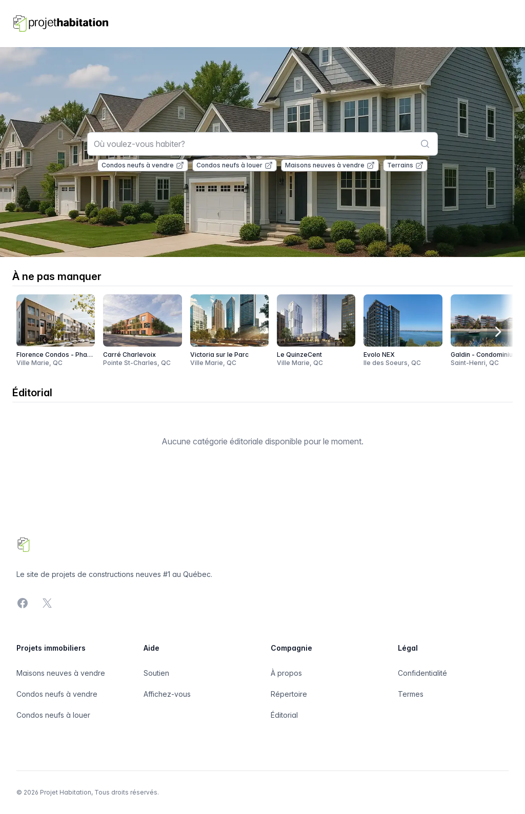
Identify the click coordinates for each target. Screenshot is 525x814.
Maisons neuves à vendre (330, 165)
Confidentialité (422, 673)
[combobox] (263, 144)
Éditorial (284, 715)
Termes (410, 694)
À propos (286, 673)
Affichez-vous (167, 694)
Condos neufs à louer (234, 165)
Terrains (405, 165)
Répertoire (289, 694)
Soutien (156, 673)
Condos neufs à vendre (143, 165)
